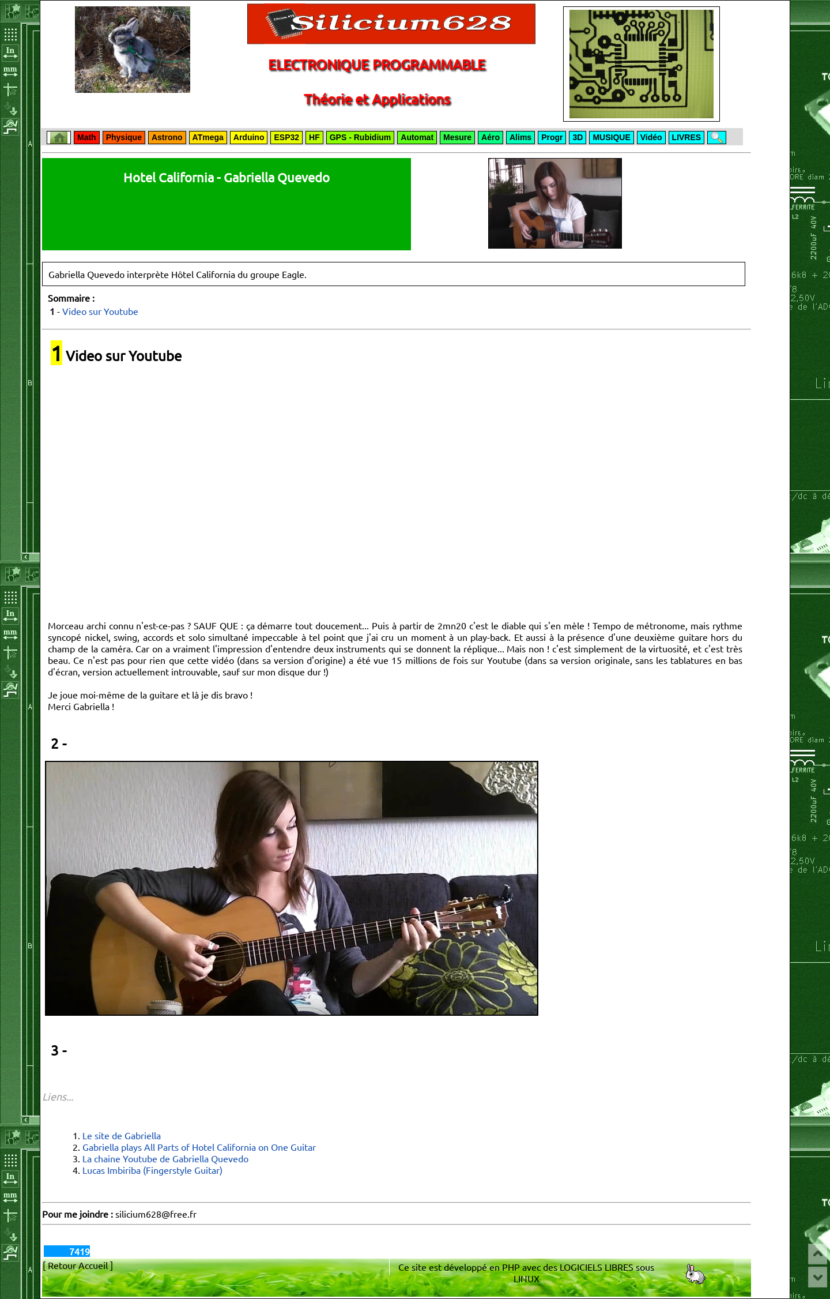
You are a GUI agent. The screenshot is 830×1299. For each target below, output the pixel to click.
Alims (520, 137)
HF (314, 137)
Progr (552, 137)
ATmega (208, 137)
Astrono (167, 137)
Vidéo (651, 137)
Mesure (457, 137)
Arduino (249, 137)
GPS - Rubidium (360, 137)
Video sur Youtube (100, 311)
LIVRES (686, 137)
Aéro (490, 137)
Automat (417, 137)
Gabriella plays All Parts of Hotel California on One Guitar (199, 1146)
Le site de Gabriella (121, 1135)
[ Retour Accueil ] (78, 1265)
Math (86, 137)
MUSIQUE (611, 137)
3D (577, 137)
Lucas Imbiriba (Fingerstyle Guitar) (152, 1170)
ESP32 (286, 137)
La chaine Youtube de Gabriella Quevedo (165, 1158)
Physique (124, 137)
